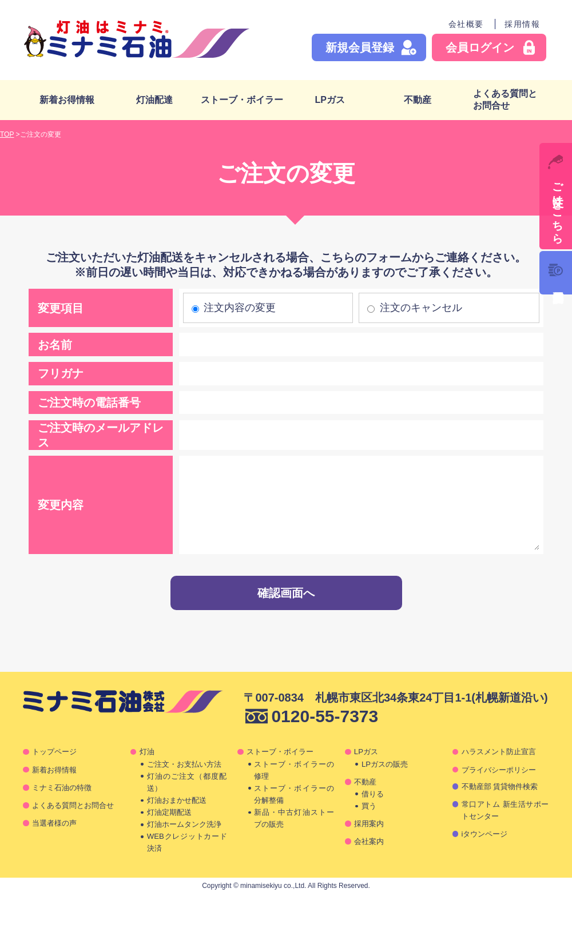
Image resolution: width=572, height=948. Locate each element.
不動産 (417, 100)
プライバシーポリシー (499, 770)
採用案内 (369, 823)
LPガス (329, 100)
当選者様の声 (54, 823)
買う (369, 806)
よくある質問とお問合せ (505, 99)
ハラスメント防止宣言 (499, 751)
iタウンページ (485, 834)
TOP (7, 134)
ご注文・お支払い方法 (184, 764)
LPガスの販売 (385, 764)
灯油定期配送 (169, 812)
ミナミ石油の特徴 (62, 787)
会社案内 (369, 841)
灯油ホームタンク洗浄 (184, 824)
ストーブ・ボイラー (242, 100)
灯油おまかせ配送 (176, 800)
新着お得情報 (66, 100)
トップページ (54, 751)
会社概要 (466, 24)
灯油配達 (154, 100)
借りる (373, 794)
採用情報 (522, 24)
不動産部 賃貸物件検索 (500, 786)
